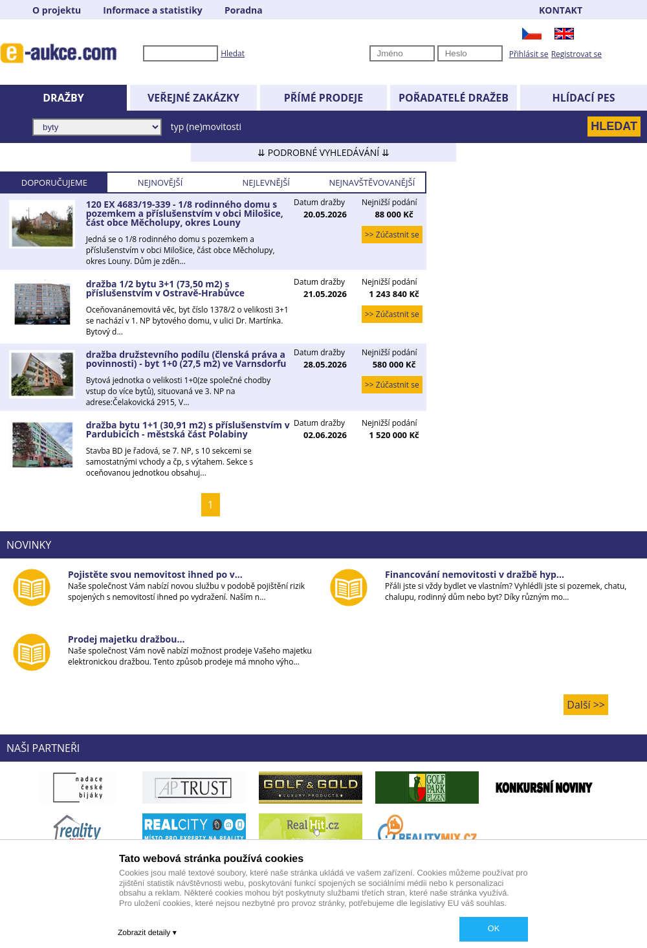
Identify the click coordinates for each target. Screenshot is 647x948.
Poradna (244, 10)
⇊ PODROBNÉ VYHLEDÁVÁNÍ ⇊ (323, 152)
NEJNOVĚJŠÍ (160, 182)
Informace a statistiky (152, 10)
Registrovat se (576, 54)
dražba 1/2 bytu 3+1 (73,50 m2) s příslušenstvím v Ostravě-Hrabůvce (165, 288)
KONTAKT (560, 10)
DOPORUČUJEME (54, 182)
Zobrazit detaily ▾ (147, 932)
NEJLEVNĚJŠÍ (266, 182)
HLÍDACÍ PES (584, 98)
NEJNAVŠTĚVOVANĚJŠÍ (372, 182)
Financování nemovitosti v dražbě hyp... (474, 574)
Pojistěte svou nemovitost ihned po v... (155, 574)
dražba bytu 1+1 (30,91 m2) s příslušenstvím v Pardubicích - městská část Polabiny (188, 429)
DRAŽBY (63, 98)
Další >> (586, 705)
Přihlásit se (529, 54)
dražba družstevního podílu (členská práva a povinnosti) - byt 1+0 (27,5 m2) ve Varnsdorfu (186, 358)
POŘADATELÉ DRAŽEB (454, 98)
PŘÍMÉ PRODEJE (324, 98)
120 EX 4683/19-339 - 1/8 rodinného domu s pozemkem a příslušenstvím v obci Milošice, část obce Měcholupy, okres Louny (184, 213)
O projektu (56, 10)
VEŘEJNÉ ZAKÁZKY (193, 98)
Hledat (233, 53)
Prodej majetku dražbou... (126, 639)
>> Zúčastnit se (392, 234)
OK (493, 928)
